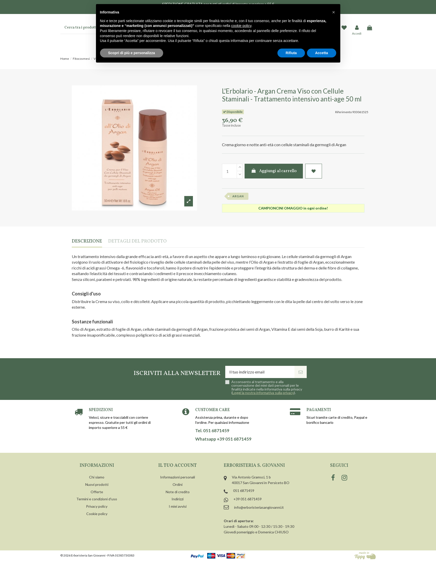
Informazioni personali (177, 477)
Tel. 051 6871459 (212, 430)
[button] (334, 12)
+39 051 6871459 (247, 499)
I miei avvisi (178, 506)
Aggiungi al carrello (274, 171)
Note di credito (178, 492)
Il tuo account (177, 465)
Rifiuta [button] (291, 53)
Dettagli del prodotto (137, 242)
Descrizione (87, 242)
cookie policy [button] (241, 26)
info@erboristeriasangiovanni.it (259, 507)
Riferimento (343, 112)
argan (238, 196)
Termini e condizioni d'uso (96, 499)
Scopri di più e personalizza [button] (131, 53)
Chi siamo (96, 477)
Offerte (97, 492)
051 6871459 (243, 490)
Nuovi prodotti (96, 484)
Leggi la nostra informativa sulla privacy (263, 392)
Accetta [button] (321, 53)
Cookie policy (96, 514)
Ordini (177, 484)
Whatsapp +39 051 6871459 (223, 439)
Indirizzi (178, 499)
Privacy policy (96, 506)
